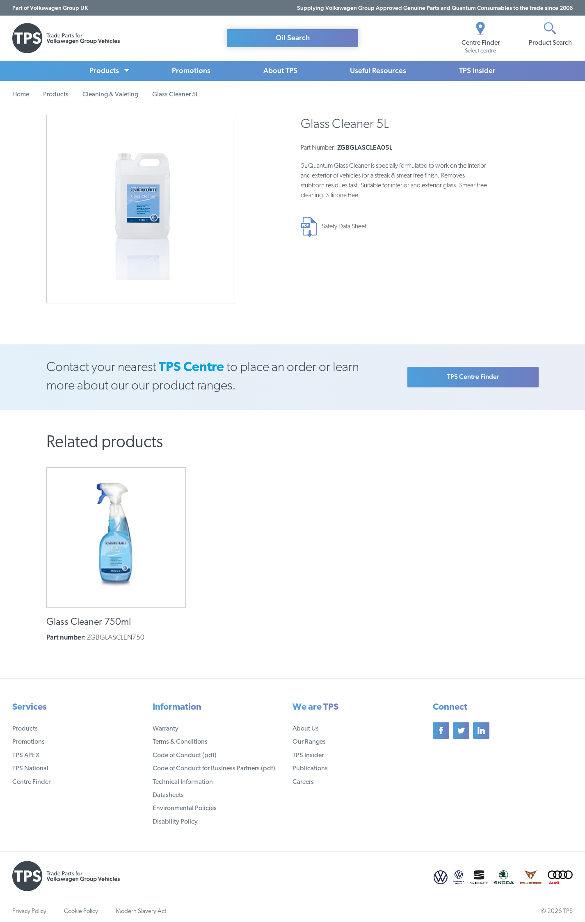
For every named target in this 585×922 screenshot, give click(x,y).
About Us (305, 729)
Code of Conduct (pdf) (185, 755)
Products (104, 70)
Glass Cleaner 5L (175, 94)
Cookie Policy (81, 911)
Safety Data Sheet (344, 226)
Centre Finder (31, 782)
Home (20, 94)
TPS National (30, 768)
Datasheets (168, 795)
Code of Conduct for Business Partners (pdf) (214, 768)
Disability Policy (175, 822)
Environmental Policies (185, 808)
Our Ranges (309, 742)
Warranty (165, 729)
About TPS (280, 70)
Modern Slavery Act (141, 911)
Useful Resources (378, 70)
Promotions (191, 70)
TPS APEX (25, 755)
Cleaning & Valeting (110, 94)
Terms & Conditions (180, 742)
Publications (310, 768)
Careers (303, 782)
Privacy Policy (29, 911)
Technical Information (183, 782)
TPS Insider (477, 70)
